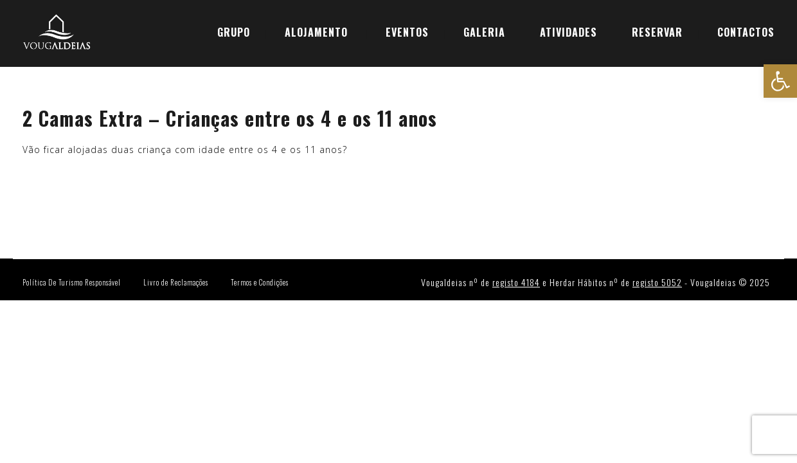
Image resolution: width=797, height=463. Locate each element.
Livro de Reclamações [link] (175, 282)
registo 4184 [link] (516, 282)
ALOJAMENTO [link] (316, 32)
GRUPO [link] (233, 32)
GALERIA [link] (484, 32)
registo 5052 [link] (657, 282)
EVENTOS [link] (407, 32)
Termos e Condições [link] (260, 282)
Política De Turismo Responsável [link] (71, 282)
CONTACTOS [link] (746, 32)
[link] (780, 81)
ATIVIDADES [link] (568, 32)
